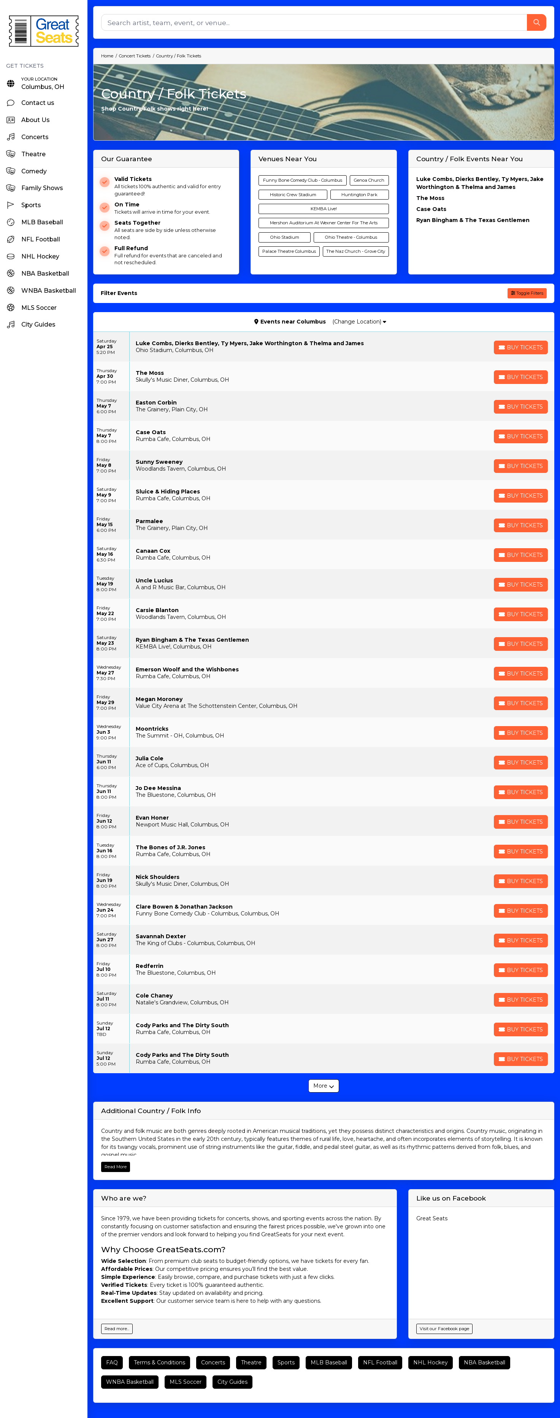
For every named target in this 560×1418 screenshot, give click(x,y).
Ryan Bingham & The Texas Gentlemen (473, 220)
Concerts (213, 1362)
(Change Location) (359, 321)
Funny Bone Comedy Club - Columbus (302, 180)
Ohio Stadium (284, 237)
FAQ (112, 1362)
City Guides (232, 1381)
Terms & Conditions (159, 1362)
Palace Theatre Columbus (289, 251)
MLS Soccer (185, 1381)
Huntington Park (359, 194)
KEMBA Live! (324, 208)
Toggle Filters (527, 293)
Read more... (117, 1328)
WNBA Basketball (130, 1381)
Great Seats (431, 1218)
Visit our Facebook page (444, 1328)
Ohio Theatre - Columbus (351, 237)
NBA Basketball (484, 1362)
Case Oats (431, 209)
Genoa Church (369, 180)
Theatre (251, 1362)
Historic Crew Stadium (293, 194)
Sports (286, 1362)
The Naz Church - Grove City (355, 251)
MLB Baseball (329, 1362)
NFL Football (380, 1362)
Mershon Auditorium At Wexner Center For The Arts (324, 222)
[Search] (314, 22)
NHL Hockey (430, 1362)
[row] (323, 347)
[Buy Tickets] (521, 347)
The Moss (430, 198)
